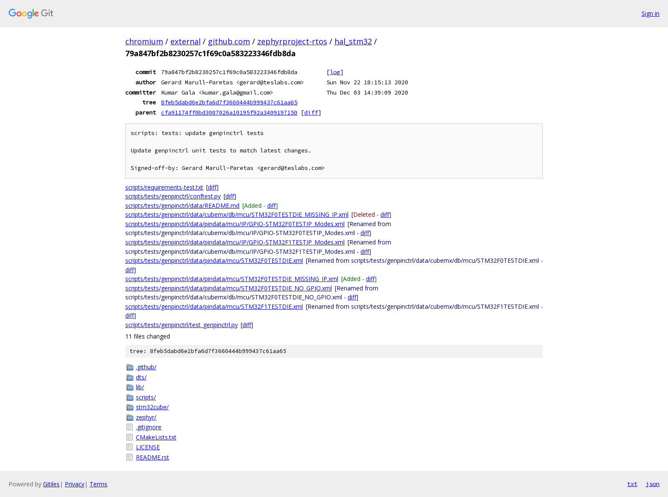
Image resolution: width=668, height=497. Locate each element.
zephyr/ (146, 417)
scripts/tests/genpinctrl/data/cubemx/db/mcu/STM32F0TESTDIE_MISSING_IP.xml (236, 214)
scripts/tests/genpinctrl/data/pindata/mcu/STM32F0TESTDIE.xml (214, 260)
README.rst (152, 457)
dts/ (141, 377)
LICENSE (148, 447)
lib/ (140, 387)
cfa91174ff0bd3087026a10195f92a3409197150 (229, 112)
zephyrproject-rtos (292, 41)
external (185, 41)
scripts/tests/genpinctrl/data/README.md (182, 205)
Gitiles (51, 484)
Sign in (650, 13)
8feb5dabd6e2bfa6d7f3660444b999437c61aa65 (229, 102)
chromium (144, 41)
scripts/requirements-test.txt (164, 187)
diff (311, 112)
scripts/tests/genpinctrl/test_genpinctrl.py (181, 325)
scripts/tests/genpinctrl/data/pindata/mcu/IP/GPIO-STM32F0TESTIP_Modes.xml (235, 224)
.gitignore (148, 427)
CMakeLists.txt (156, 437)
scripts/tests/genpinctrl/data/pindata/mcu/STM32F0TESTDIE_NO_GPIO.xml (228, 288)
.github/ (146, 367)
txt (632, 484)
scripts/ (146, 397)
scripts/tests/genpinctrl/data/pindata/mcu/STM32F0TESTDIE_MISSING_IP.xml (231, 279)
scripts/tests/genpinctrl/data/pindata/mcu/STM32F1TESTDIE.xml (214, 306)
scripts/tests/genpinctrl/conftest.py (173, 196)
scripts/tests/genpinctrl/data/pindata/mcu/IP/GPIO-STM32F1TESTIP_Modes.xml (235, 242)
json (652, 484)
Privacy (74, 484)
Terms (98, 484)
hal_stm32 (353, 41)
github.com (229, 41)
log (335, 72)
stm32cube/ (152, 407)
